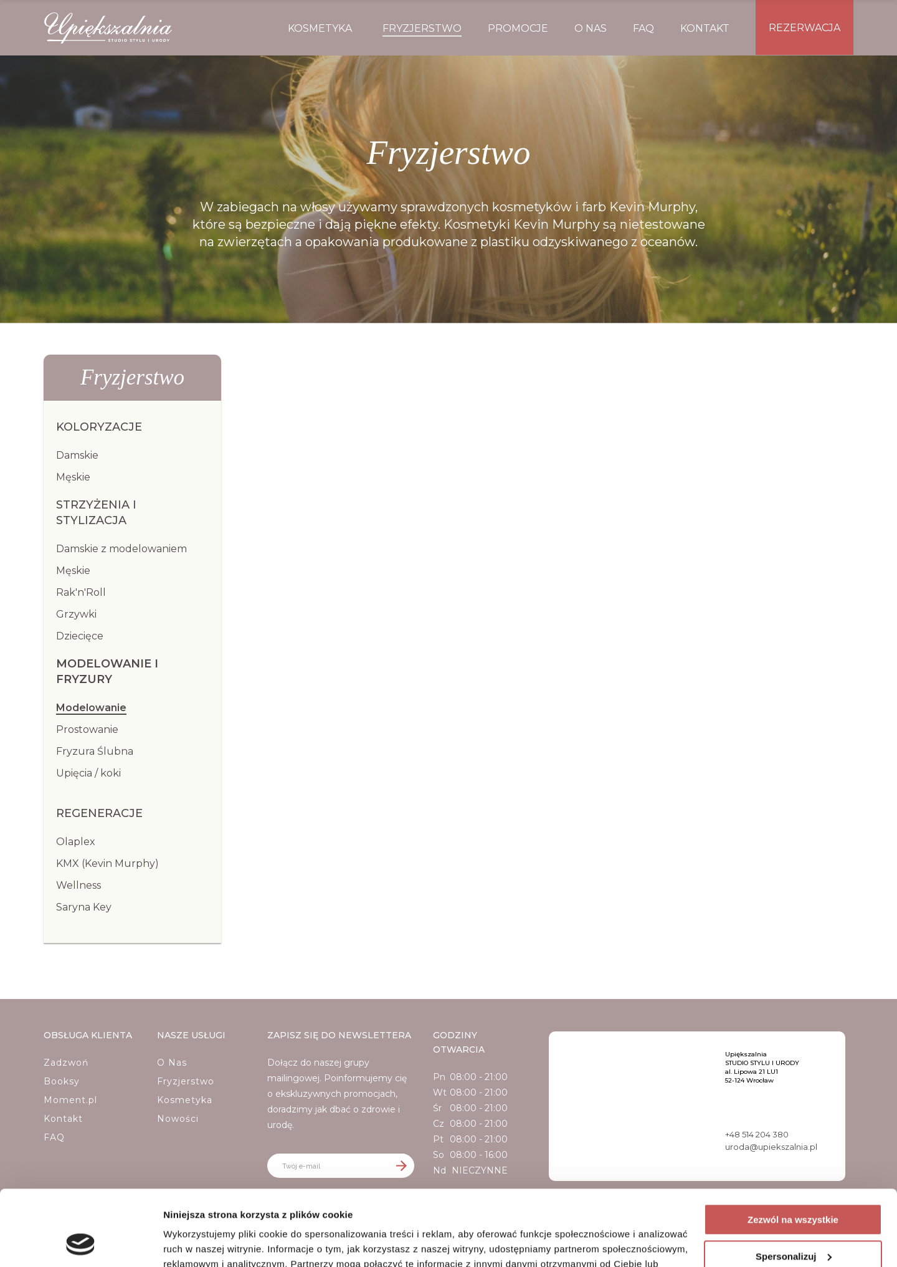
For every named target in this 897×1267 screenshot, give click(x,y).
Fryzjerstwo (185, 1081)
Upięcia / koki (88, 773)
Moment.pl (70, 1100)
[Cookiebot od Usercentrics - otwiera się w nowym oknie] (80, 1242)
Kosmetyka (184, 1100)
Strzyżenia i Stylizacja (96, 512)
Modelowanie (91, 708)
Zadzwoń (66, 1062)
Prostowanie (87, 729)
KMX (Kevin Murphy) (107, 863)
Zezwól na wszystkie (793, 1149)
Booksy (62, 1081)
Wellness (78, 885)
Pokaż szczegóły (200, 1242)
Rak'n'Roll (81, 592)
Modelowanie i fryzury (107, 671)
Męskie (73, 477)
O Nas (172, 1062)
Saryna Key (84, 907)
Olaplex (75, 842)
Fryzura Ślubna (94, 751)
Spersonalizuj (794, 1185)
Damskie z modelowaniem (121, 549)
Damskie (77, 455)
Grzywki (76, 614)
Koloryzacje (99, 427)
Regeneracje (99, 813)
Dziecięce (79, 636)
